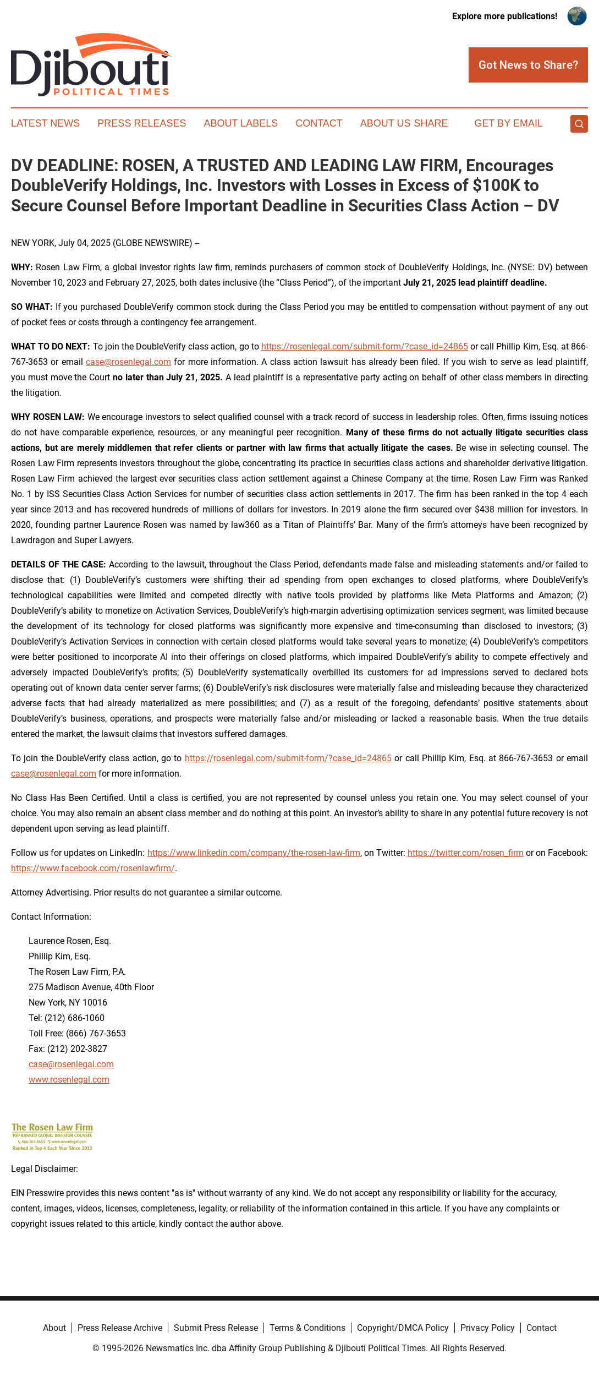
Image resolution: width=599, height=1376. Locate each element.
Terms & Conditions (307, 1328)
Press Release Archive (120, 1328)
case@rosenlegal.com (128, 362)
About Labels (241, 123)
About (54, 1328)
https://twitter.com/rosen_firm (466, 853)
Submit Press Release (216, 1328)
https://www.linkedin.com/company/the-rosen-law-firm (253, 853)
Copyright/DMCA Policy (403, 1328)
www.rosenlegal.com (69, 1079)
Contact (319, 123)
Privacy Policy (487, 1328)
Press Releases (141, 123)
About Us (385, 123)
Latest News (45, 123)
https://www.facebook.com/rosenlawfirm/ (93, 868)
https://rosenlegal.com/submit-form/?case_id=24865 (364, 346)
